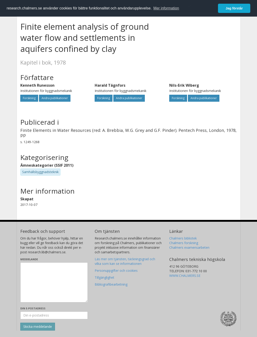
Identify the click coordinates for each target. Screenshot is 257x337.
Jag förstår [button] (234, 8)
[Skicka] (37, 327)
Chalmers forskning (183, 243)
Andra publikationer (55, 98)
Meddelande (29, 259)
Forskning (29, 98)
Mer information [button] (166, 8)
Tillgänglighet (104, 277)
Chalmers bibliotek (183, 238)
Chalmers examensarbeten (189, 247)
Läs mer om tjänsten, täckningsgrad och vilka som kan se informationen (125, 261)
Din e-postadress (32, 308)
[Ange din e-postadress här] (54, 315)
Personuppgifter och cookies (116, 270)
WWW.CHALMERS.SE (184, 275)
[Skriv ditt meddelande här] (54, 282)
